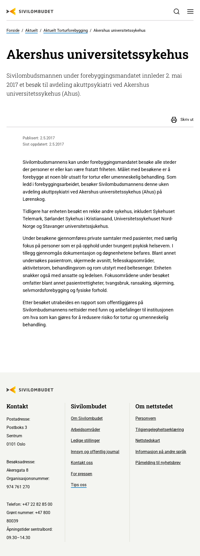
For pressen (81, 473)
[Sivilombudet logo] (30, 11)
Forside (13, 30)
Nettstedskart (147, 440)
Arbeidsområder (85, 429)
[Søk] (176, 12)
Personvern (145, 418)
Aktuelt (31, 30)
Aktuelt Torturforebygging (65, 30)
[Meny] (190, 11)
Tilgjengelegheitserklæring (159, 429)
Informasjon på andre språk (160, 451)
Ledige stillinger (85, 440)
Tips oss (78, 484)
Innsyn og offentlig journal (95, 451)
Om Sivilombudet (87, 418)
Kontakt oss (82, 462)
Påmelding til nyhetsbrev (158, 462)
